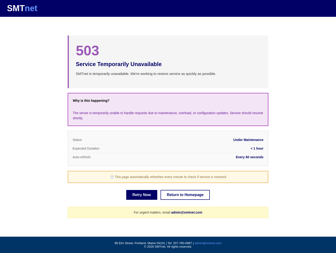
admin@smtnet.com (186, 212)
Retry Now (142, 195)
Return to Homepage (185, 195)
